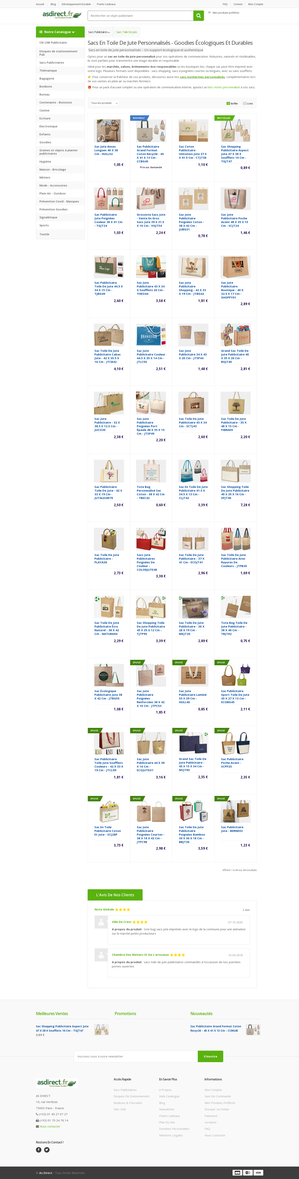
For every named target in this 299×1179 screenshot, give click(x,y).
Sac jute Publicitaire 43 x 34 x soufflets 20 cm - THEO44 (151, 288)
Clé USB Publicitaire (53, 42)
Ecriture (45, 118)
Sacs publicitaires (125, 1090)
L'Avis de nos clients (115, 894)
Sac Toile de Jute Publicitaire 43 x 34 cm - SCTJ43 (193, 422)
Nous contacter (50, 1126)
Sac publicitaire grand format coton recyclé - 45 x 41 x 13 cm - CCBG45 (150, 153)
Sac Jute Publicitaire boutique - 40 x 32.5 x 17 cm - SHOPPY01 (232, 290)
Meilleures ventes (52, 1013)
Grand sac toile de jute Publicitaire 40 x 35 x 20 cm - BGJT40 (235, 356)
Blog (53, 4)
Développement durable (76, 4)
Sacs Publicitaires (51, 62)
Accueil (40, 4)
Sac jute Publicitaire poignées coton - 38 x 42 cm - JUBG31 (191, 222)
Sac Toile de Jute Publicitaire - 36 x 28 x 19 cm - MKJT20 (191, 628)
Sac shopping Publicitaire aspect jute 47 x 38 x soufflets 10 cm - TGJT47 (235, 153)
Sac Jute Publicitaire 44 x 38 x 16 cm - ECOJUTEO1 (151, 764)
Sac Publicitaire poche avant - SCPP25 (232, 762)
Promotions (125, 1013)
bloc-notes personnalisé (224, 87)
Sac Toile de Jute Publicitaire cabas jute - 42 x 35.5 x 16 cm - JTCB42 (107, 356)
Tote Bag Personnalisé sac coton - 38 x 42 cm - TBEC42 (151, 492)
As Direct (45, 1173)
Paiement (211, 1116)
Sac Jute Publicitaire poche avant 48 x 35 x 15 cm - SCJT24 (234, 220)
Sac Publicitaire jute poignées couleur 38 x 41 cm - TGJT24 (108, 220)
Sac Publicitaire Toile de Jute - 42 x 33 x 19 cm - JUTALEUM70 (108, 492)
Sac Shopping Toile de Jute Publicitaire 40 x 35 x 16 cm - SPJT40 (235, 492)
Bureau (44, 94)
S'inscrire (210, 1056)
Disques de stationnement (132, 1096)
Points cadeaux (106, 4)
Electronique (48, 126)
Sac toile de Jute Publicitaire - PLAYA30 (106, 558)
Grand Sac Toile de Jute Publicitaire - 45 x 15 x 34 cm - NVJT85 (192, 764)
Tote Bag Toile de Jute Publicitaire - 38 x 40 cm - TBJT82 (234, 628)
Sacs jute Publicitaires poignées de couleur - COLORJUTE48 (147, 562)
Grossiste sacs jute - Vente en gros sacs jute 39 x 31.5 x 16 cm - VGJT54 (151, 220)
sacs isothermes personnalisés (202, 77)
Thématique (48, 70)
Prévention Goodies (53, 209)
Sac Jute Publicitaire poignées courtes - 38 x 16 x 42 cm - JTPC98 (151, 834)
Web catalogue (169, 1096)
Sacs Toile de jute (126, 32)
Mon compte (255, 4)
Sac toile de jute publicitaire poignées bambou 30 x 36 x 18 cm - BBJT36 (192, 834)
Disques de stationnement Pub (58, 52)
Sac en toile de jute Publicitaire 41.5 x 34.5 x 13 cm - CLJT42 (193, 492)
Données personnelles (174, 1129)
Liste (248, 103)
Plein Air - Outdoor (52, 193)
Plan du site (167, 1122)
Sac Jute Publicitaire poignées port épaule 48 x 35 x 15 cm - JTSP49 (151, 426)
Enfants (45, 134)
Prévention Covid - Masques (59, 201)
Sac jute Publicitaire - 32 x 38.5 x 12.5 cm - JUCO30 (107, 424)
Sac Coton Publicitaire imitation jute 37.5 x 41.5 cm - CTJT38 (193, 151)
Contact (238, 4)
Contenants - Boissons (55, 102)
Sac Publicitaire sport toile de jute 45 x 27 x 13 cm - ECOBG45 (235, 696)
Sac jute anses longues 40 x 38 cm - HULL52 (106, 150)
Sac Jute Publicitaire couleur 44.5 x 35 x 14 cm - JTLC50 (151, 356)
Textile (44, 234)
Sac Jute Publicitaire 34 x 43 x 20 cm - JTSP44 (193, 354)
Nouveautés (201, 1013)
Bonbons (45, 86)
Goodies (45, 142)
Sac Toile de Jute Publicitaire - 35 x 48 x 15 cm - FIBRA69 (234, 424)
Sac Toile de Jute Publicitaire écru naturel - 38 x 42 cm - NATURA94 (106, 628)
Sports (44, 225)
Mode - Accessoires (53, 185)
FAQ (225, 4)
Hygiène (45, 161)
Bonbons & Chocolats (128, 1103)
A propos (165, 1090)
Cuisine (44, 110)
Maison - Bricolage (52, 169)
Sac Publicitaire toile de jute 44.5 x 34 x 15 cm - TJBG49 (108, 288)
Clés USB (120, 1109)
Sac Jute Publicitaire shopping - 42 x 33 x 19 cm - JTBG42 (192, 288)
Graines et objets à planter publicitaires (58, 151)
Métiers (44, 177)
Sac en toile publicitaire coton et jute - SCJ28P (107, 830)
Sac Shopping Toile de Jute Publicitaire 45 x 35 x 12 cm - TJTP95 (151, 628)
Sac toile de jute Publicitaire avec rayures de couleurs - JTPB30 (234, 560)
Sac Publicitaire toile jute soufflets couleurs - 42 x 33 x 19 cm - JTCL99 (108, 764)
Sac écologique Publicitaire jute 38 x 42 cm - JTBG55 (108, 694)
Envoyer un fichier (217, 1109)
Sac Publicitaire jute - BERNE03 (232, 829)
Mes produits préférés (223, 12)
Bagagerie (46, 78)
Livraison (210, 1122)
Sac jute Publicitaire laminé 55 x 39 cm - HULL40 (193, 696)
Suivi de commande (218, 1096)
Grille (232, 103)
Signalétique (48, 217)
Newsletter (166, 1109)
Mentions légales (171, 1135)
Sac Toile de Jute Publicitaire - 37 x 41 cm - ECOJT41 (191, 558)
